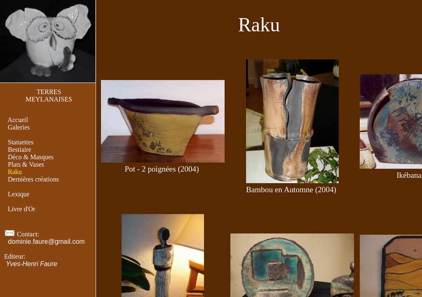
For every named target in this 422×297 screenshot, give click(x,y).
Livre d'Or (21, 208)
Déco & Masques (30, 156)
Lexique (18, 194)
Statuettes (20, 142)
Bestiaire (19, 149)
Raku (14, 171)
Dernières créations (33, 179)
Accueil (18, 119)
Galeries (18, 127)
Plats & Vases (26, 164)
